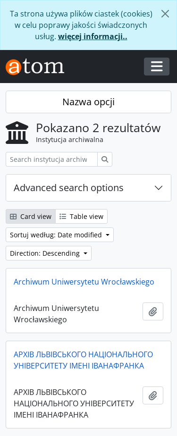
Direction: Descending (46, 253)
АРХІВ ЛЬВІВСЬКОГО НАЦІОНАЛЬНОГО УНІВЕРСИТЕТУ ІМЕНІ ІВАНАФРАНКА (83, 360)
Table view (81, 216)
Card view (30, 216)
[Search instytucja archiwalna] (52, 159)
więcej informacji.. (92, 36)
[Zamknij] (165, 13)
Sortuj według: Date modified (57, 234)
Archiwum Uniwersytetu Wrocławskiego (84, 282)
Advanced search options (69, 187)
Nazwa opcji (88, 101)
